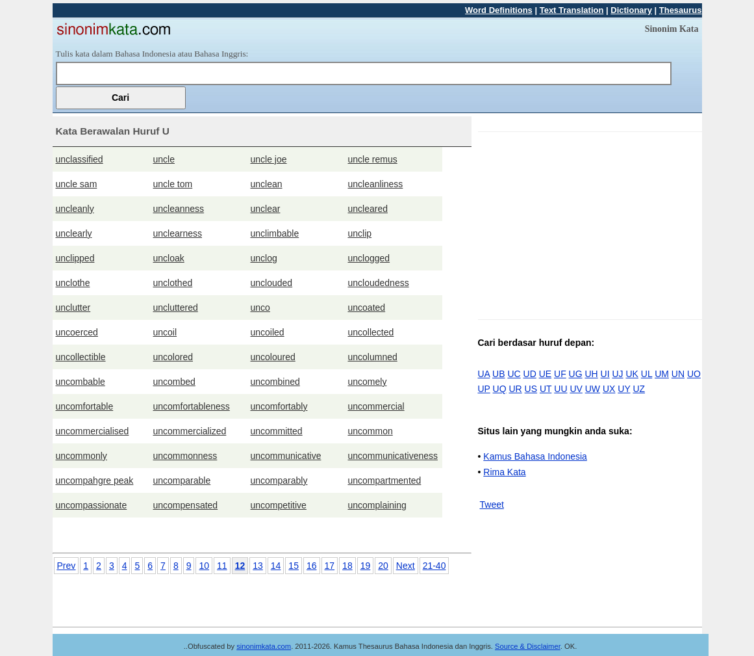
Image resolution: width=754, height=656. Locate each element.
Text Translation (572, 10)
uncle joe (269, 159)
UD (529, 374)
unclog (264, 258)
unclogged (369, 258)
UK (632, 374)
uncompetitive (279, 505)
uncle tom (173, 184)
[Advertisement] (587, 223)
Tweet (492, 504)
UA (484, 374)
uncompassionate (91, 505)
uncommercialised (92, 431)
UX (609, 389)
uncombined (275, 381)
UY (624, 389)
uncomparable (182, 480)
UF (560, 374)
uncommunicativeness (393, 456)
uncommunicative (286, 456)
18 (347, 565)
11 (222, 565)
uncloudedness (378, 283)
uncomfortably (279, 406)
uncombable (80, 381)
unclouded (272, 283)
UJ (617, 374)
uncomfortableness (191, 406)
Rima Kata (504, 472)
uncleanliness (375, 184)
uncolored (173, 357)
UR (515, 389)
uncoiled (267, 332)
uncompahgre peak (95, 480)
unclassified (79, 159)
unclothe (73, 283)
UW (592, 389)
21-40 (434, 565)
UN (678, 374)
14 (276, 565)
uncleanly (75, 208)
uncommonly (81, 456)
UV (576, 389)
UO (694, 374)
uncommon (370, 431)
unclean (267, 184)
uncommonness (185, 456)
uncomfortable (85, 406)
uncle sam (76, 184)
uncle (164, 159)
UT (545, 389)
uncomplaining (377, 505)
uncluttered (175, 307)
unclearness (178, 233)
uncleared (368, 208)
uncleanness (179, 208)
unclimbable (275, 233)
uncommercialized (190, 431)
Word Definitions (499, 10)
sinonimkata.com (263, 646)
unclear (266, 208)
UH (590, 374)
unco (260, 307)
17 (330, 565)
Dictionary (631, 10)
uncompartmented (384, 480)
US (531, 389)
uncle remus (372, 159)
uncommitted (277, 431)
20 (383, 565)
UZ (639, 389)
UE (545, 374)
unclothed (173, 283)
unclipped (75, 258)
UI (605, 374)
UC (513, 374)
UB (498, 374)
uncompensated (185, 505)
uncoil (165, 332)
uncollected (371, 332)
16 (312, 565)
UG (576, 374)
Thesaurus (680, 10)
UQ (500, 389)
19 (365, 565)
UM (662, 374)
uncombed (174, 381)
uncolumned (372, 357)
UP (484, 389)
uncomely (367, 381)
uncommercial (376, 406)
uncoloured (273, 357)
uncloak (168, 258)
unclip (360, 233)
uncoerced (77, 332)
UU (560, 389)
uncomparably (279, 480)
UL (646, 374)
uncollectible (81, 357)
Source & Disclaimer (527, 646)
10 (204, 565)
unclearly (74, 233)
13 (258, 565)
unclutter (73, 307)
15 (293, 565)
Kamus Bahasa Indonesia (535, 456)
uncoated (367, 307)
